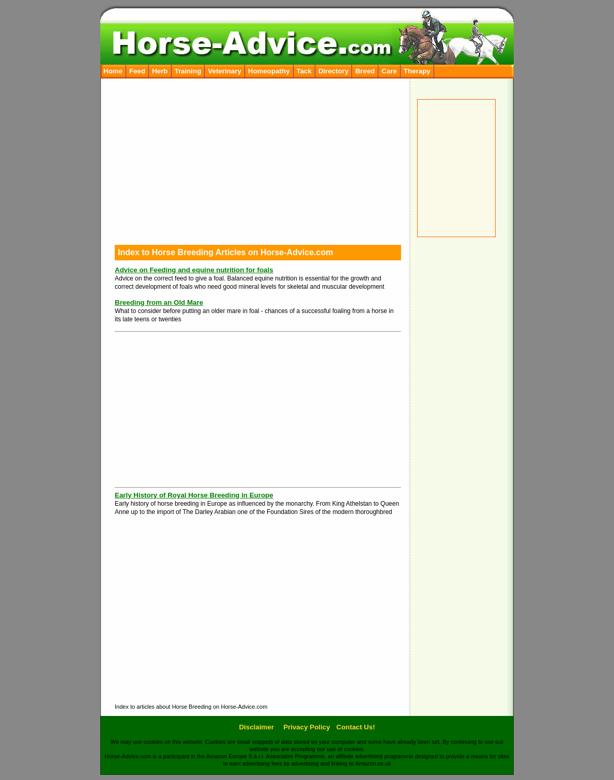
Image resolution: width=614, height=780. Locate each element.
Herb (159, 71)
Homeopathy (269, 71)
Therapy (417, 71)
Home (112, 71)
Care (389, 71)
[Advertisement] (459, 400)
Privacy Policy (306, 727)
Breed (365, 71)
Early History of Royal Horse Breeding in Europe (194, 495)
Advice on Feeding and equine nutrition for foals (194, 270)
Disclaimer (256, 727)
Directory (333, 71)
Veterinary (224, 71)
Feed (137, 71)
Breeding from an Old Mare (159, 302)
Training (188, 71)
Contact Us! (355, 727)
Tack (304, 71)
